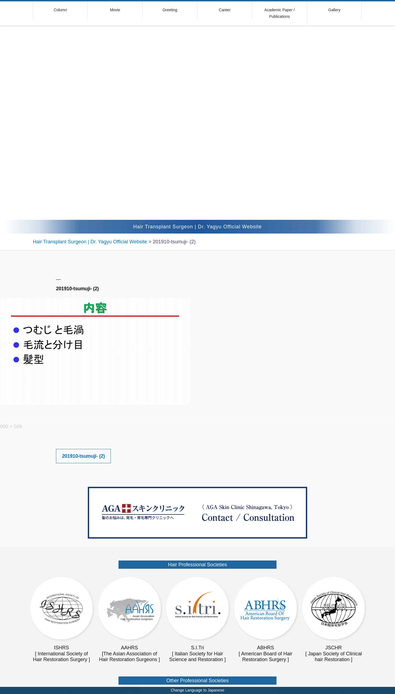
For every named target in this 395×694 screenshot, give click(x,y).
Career (225, 10)
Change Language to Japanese (197, 690)
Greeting (169, 10)
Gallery (334, 10)
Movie (115, 10)
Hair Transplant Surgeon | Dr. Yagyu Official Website (197, 226)
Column (60, 10)
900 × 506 (11, 426)
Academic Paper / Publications (279, 13)
